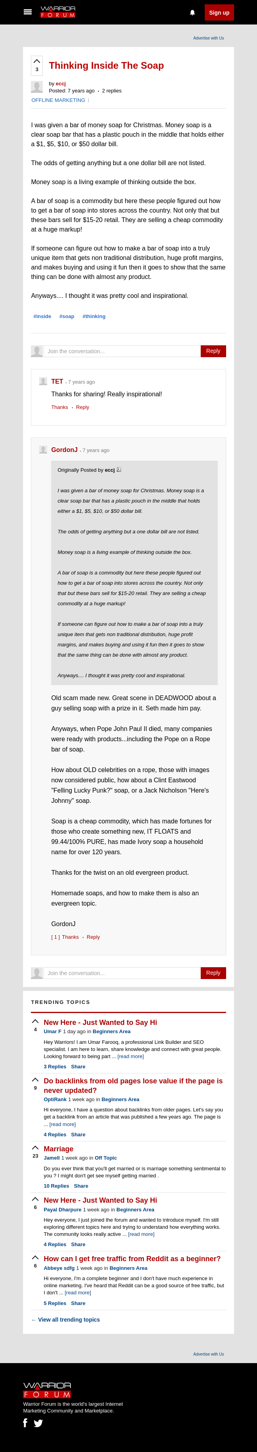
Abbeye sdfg (59, 1268)
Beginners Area (112, 1031)
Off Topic (106, 1158)
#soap (66, 316)
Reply (213, 351)
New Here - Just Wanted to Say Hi (100, 1022)
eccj (61, 84)
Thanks (59, 407)
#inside (42, 316)
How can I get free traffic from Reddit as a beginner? (132, 1259)
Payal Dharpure (62, 1210)
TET (58, 381)
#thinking (94, 316)
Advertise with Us (208, 38)
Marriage (58, 1149)
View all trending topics (65, 1319)
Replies (55, 1067)
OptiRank (55, 1099)
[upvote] (36, 66)
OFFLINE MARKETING (58, 100)
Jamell (51, 1158)
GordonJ (65, 449)
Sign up (219, 12)
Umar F (52, 1031)
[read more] (131, 1056)
